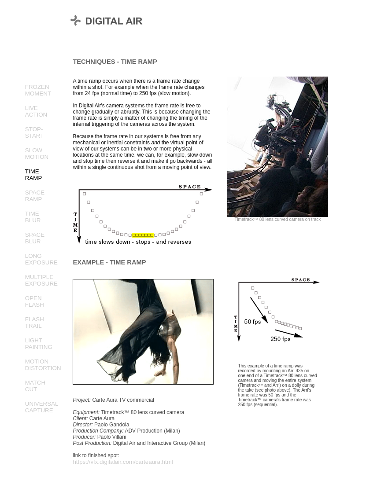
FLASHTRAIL (34, 322)
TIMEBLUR (33, 217)
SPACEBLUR (34, 238)
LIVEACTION (36, 111)
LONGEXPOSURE (41, 259)
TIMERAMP (33, 174)
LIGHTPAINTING (38, 343)
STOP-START (34, 132)
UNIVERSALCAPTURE (42, 407)
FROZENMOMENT (38, 90)
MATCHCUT (35, 386)
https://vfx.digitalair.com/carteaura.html (123, 462)
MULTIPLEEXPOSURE (41, 280)
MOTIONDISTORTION (43, 364)
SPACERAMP (34, 195)
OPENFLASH (34, 301)
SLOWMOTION (36, 153)
